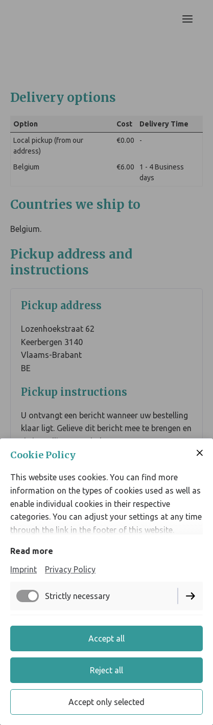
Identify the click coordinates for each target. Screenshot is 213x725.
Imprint (23, 569)
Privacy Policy (70, 569)
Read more (31, 551)
